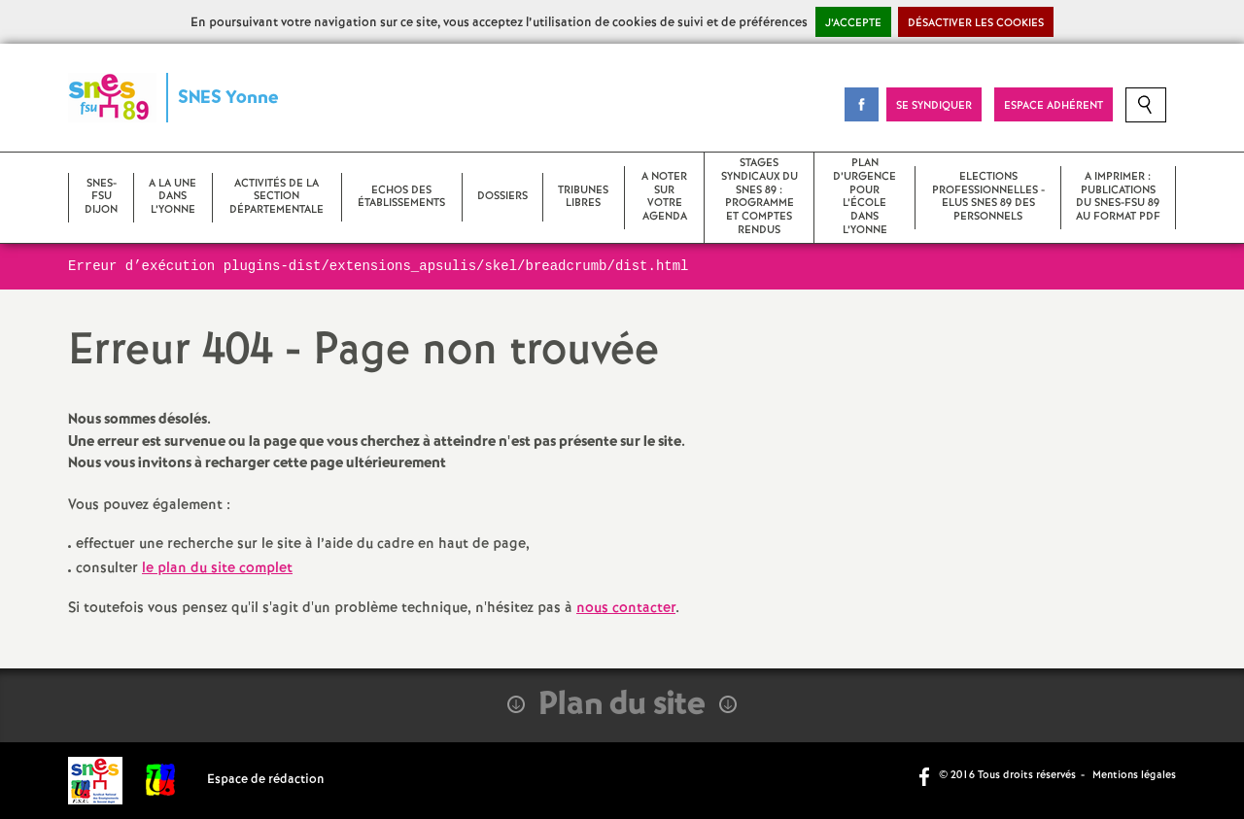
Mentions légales (1134, 775)
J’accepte (853, 23)
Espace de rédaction (266, 779)
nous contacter (625, 608)
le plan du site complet (217, 568)
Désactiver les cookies (976, 23)
